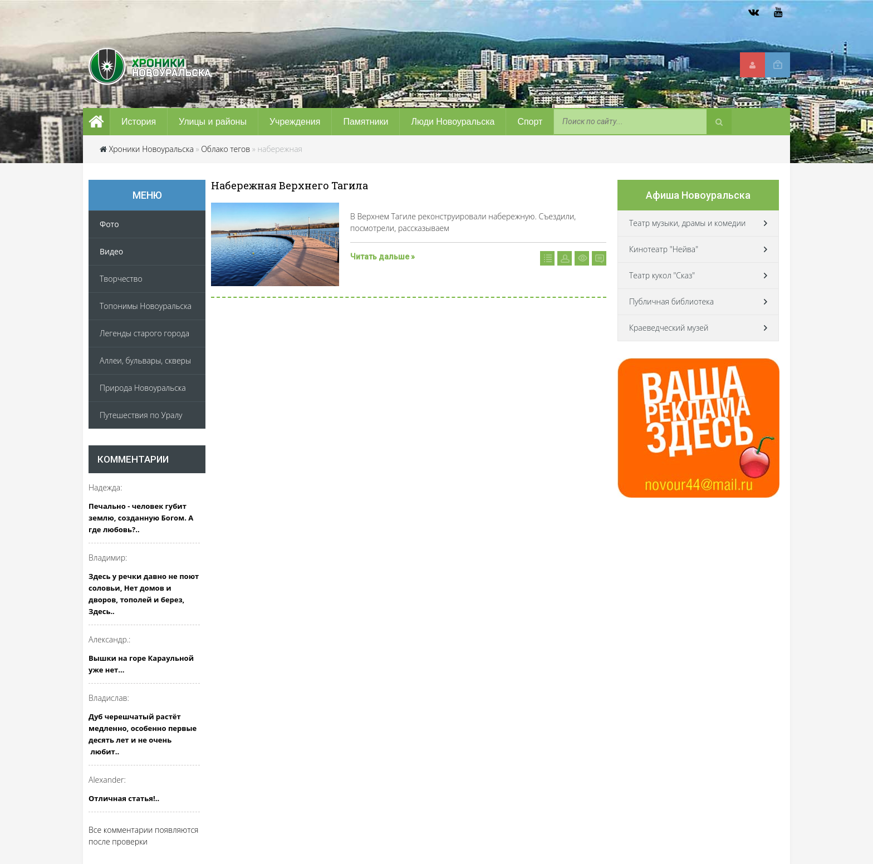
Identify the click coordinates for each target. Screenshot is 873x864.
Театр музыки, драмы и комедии (687, 223)
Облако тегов (225, 149)
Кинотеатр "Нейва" (663, 249)
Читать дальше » (382, 256)
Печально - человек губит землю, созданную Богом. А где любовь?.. (141, 517)
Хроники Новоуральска (151, 149)
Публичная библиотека (671, 301)
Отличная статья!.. (124, 798)
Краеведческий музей (668, 327)
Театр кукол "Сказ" (662, 275)
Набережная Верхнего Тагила (289, 185)
